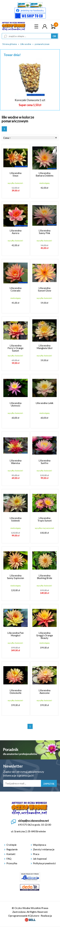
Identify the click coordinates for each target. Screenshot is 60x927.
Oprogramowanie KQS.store (23, 915)
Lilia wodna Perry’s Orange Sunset (16, 348)
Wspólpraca (39, 844)
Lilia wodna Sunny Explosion (15, 576)
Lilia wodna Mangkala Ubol (44, 346)
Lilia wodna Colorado (15, 289)
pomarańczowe (42, 44)
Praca (36, 853)
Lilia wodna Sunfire (44, 461)
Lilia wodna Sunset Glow (44, 289)
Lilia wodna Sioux (15, 174)
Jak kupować (40, 858)
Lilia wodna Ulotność (15, 404)
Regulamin (12, 849)
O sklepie (11, 844)
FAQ (9, 858)
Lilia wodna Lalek (44, 403)
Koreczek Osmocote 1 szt (30, 100)
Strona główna (9, 44)
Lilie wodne (25, 44)
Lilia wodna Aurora (15, 231)
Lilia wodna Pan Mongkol (15, 634)
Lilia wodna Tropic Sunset (44, 519)
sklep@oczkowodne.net (33, 820)
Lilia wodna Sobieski (15, 519)
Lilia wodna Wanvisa (15, 461)
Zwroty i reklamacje (43, 849)
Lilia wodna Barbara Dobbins (44, 174)
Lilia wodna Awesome (44, 691)
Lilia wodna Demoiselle (15, 691)
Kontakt (10, 853)
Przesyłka (11, 863)
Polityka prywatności (44, 863)
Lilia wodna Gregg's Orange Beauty (44, 635)
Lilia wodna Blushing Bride (44, 576)
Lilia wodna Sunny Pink (44, 231)
